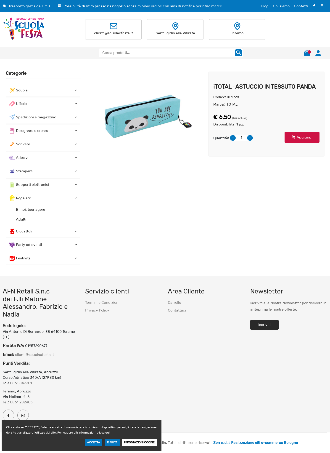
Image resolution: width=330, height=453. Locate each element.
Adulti (21, 219)
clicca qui (103, 432)
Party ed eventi (25, 245)
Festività (20, 258)
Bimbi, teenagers (30, 209)
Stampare (21, 171)
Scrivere (19, 144)
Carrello (174, 302)
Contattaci (177, 310)
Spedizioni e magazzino (32, 117)
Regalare (20, 198)
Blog (265, 6)
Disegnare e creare (28, 130)
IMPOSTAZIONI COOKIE (139, 442)
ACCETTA (93, 442)
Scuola (18, 90)
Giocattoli (20, 231)
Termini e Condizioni (102, 302)
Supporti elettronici (29, 184)
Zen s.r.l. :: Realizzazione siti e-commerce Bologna (255, 442)
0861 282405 (21, 402)
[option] (145, 114)
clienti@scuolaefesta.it (113, 33)
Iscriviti (264, 324)
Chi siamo (281, 6)
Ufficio (18, 104)
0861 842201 (21, 383)
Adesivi (19, 157)
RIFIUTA (112, 442)
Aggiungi (302, 137)
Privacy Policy (97, 310)
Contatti (301, 6)
